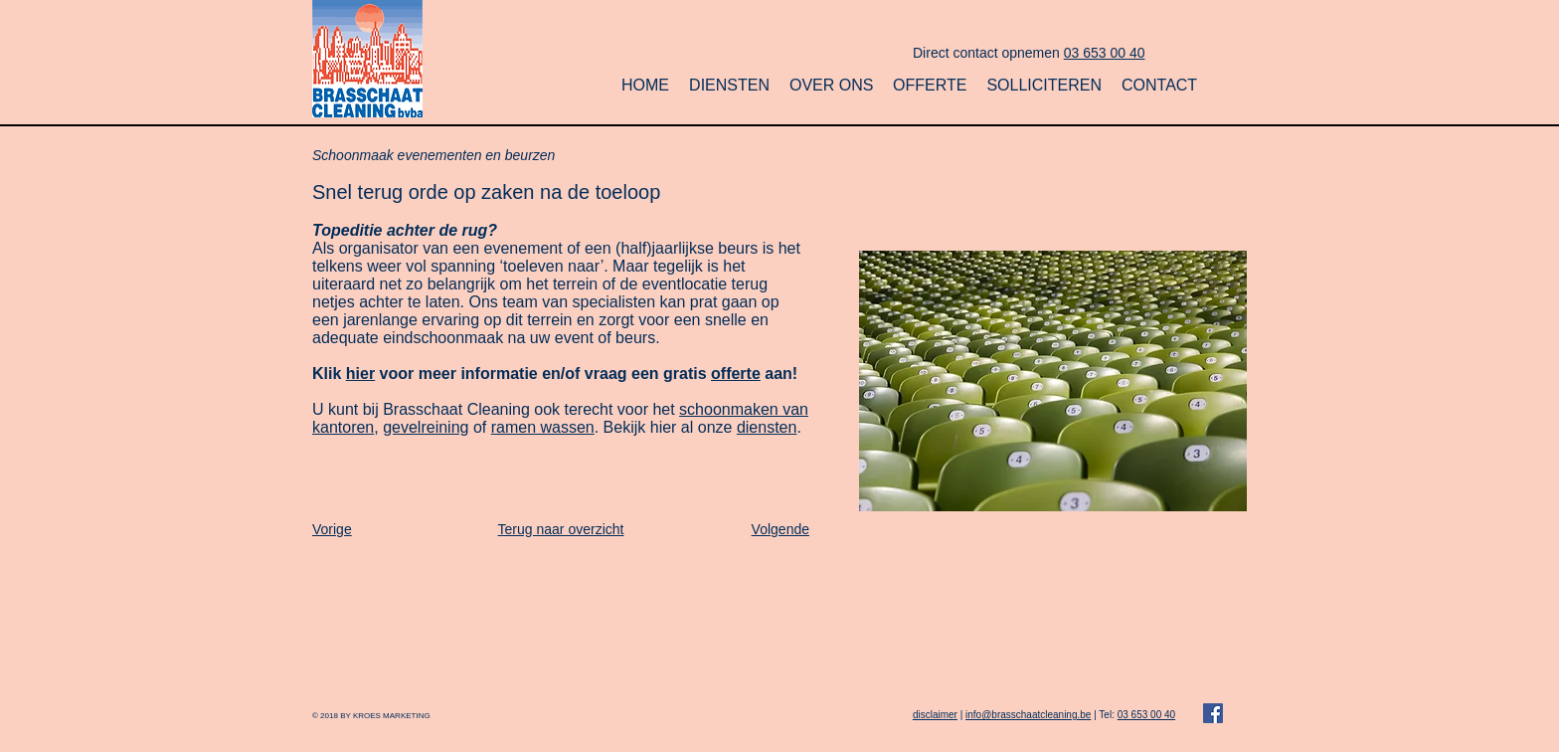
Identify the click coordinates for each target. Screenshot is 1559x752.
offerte (736, 373)
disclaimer (935, 714)
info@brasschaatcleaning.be (1028, 714)
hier (360, 373)
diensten (767, 427)
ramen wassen (543, 427)
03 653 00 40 (1104, 53)
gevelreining (425, 427)
